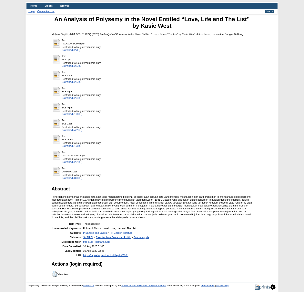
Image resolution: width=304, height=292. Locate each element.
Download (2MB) (71, 50)
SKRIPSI (88, 237)
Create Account (46, 11)
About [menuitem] (49, 5)
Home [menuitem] (33, 5)
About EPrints (207, 285)
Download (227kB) (72, 65)
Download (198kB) (72, 114)
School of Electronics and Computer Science (143, 285)
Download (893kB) (72, 178)
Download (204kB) (72, 97)
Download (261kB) (72, 161)
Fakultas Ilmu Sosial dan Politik (113, 237)
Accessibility (222, 285)
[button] (54, 274)
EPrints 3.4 (88, 285)
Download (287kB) (72, 81)
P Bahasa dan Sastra (95, 232)
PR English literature (121, 232)
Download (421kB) (72, 130)
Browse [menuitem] (64, 5)
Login (31, 11)
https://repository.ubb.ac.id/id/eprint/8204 (105, 255)
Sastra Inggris (141, 237)
